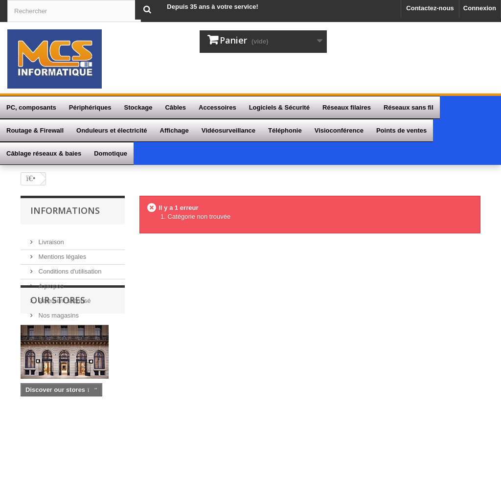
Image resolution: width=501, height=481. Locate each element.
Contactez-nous (430, 8)
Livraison (50, 236)
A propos (50, 280)
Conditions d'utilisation (69, 266)
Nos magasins (58, 310)
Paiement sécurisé (64, 295)
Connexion (479, 8)
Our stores (57, 347)
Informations (65, 210)
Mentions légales (61, 251)
